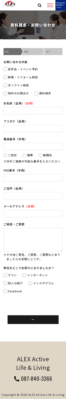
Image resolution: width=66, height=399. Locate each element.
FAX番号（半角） (15, 170)
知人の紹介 (13, 283)
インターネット (35, 275)
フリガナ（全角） (15, 121)
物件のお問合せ (16, 93)
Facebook (13, 291)
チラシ (10, 275)
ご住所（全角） (14, 188)
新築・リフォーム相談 (21, 77)
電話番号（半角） (15, 139)
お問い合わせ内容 (15, 62)
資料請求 (42, 93)
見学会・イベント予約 (21, 69)
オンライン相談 (16, 85)
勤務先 (45, 155)
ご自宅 (10, 155)
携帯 (28, 155)
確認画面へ (33, 320)
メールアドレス (20, 206)
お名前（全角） (19, 103)
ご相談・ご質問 (14, 224)
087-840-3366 (33, 379)
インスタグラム (41, 283)
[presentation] (33, 304)
